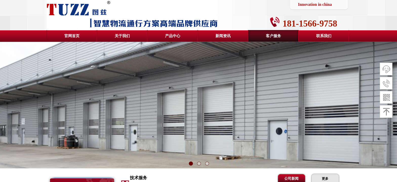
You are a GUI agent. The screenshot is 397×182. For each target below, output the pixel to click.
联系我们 (323, 36)
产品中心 (172, 36)
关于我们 (122, 36)
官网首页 (72, 36)
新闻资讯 (223, 36)
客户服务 (273, 36)
